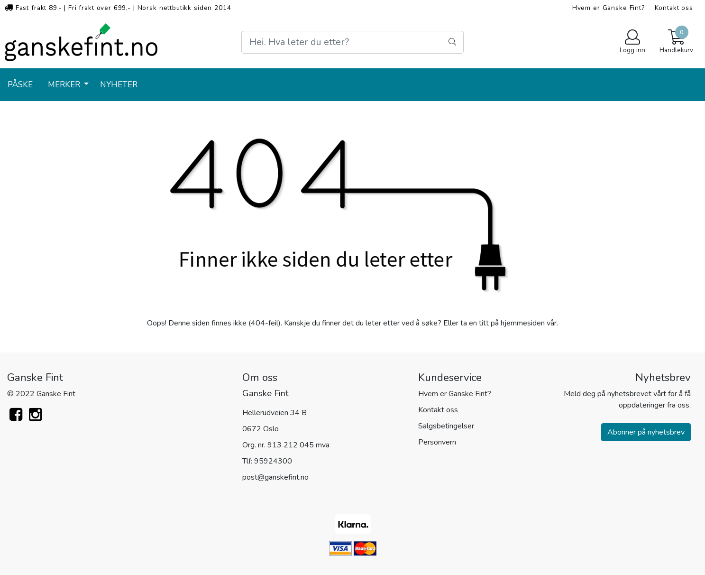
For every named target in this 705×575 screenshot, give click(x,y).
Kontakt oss (674, 7)
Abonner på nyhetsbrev (646, 432)
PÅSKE (20, 84)
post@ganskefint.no (275, 477)
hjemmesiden (523, 323)
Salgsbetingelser (446, 426)
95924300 (273, 461)
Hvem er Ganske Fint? (608, 7)
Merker (65, 84)
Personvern (437, 442)
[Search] (352, 42)
